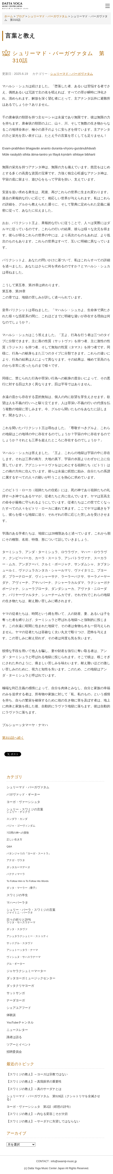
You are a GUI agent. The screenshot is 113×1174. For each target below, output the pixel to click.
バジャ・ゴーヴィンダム (21, 825)
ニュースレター (17, 1030)
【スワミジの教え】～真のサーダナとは (34, 1089)
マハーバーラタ (17, 902)
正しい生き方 (14, 839)
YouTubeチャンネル (20, 1022)
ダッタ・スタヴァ (17, 929)
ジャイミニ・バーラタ (20, 912)
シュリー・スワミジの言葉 (25, 809)
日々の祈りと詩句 (19, 919)
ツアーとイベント (19, 1044)
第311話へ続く (13, 737)
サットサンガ (16, 993)
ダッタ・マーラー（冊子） (22, 888)
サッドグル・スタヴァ (20, 943)
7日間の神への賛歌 (18, 832)
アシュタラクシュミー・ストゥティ (27, 936)
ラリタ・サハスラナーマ (21, 922)
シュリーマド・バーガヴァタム (71, 73)
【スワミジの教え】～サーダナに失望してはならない (43, 1121)
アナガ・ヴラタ (16, 860)
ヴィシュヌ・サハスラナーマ (24, 957)
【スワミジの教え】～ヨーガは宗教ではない (37, 1074)
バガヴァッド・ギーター (23, 794)
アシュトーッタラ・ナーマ (22, 950)
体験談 (11, 1015)
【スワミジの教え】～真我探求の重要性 (34, 1081)
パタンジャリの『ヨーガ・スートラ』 (29, 853)
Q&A (9, 846)
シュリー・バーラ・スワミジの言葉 (31, 909)
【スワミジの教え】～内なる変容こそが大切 (37, 1114)
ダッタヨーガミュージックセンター (31, 978)
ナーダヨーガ (16, 1000)
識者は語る (14, 1037)
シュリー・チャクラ (18, 812)
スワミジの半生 (17, 895)
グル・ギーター (16, 963)
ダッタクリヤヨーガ (20, 985)
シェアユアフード (19, 1007)
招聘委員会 (14, 1051)
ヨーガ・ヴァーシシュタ (23, 802)
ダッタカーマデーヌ (18, 867)
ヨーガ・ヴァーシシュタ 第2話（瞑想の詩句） (39, 1106)
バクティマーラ (16, 874)
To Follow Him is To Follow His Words (27, 881)
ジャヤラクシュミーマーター (26, 971)
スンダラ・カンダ (17, 819)
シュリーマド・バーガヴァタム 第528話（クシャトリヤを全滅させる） (53, 1098)
